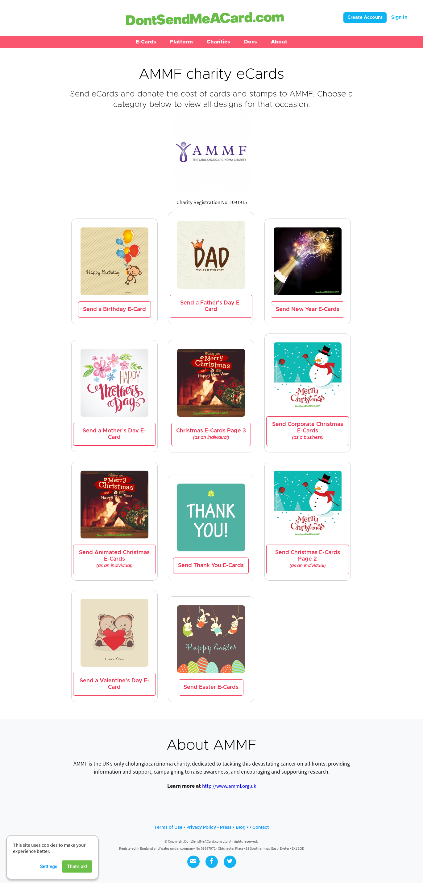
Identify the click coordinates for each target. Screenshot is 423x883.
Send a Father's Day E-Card (211, 306)
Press (225, 827)
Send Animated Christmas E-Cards (114, 559)
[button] (146, 42)
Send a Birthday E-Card (114, 309)
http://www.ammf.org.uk (229, 786)
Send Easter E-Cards (211, 687)
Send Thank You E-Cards (211, 565)
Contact (260, 827)
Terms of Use (168, 827)
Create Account (365, 17)
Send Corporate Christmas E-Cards (307, 431)
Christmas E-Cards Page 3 (211, 434)
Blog (241, 827)
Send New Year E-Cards (307, 309)
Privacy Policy (201, 827)
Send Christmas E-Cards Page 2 (307, 559)
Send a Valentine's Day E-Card (114, 684)
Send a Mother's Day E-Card (114, 434)
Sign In (399, 17)
